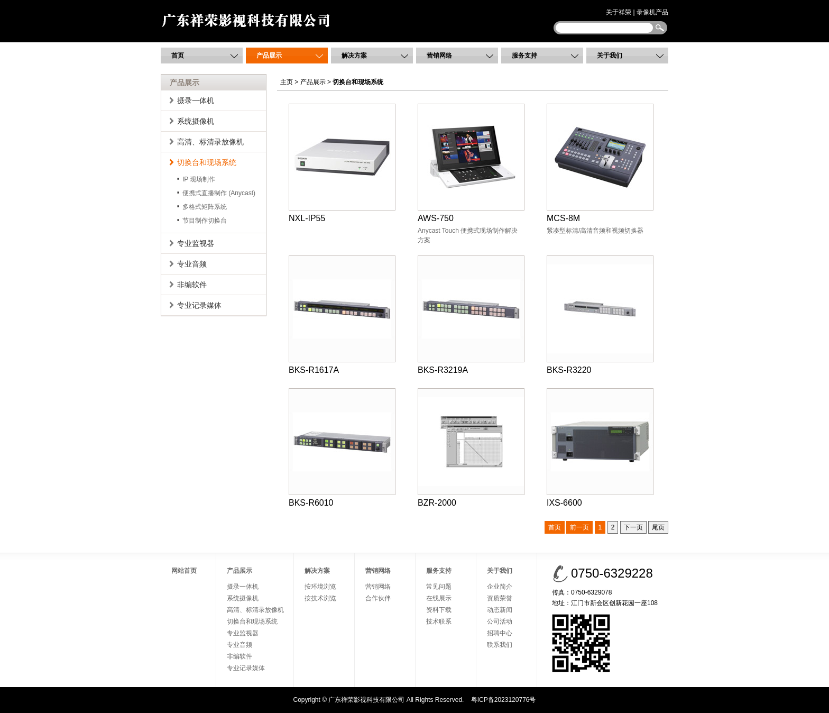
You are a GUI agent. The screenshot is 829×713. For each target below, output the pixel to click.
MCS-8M (600, 163)
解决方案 (354, 55)
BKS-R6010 (342, 447)
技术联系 (439, 621)
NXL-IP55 (342, 163)
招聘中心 (499, 633)
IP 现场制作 (198, 179)
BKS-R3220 (600, 314)
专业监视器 (195, 243)
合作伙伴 (378, 598)
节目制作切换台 (204, 220)
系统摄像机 (195, 121)
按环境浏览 (320, 586)
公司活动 (499, 621)
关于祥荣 (618, 12)
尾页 (658, 527)
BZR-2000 (471, 447)
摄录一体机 (195, 100)
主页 (286, 82)
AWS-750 (471, 163)
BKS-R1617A (342, 314)
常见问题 (439, 586)
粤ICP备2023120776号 (503, 699)
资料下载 (439, 610)
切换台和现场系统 (206, 162)
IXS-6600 (600, 447)
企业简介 (499, 586)
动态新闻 (499, 610)
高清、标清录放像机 (210, 142)
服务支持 (524, 55)
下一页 (633, 527)
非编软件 (192, 284)
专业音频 (192, 264)
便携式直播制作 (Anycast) (218, 193)
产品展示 (269, 55)
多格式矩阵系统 (204, 207)
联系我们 (499, 644)
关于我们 (609, 55)
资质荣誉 (499, 598)
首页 (177, 55)
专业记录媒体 (199, 305)
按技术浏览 (320, 598)
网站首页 (184, 570)
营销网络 (439, 55)
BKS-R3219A (471, 314)
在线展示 (439, 598)
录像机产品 (652, 12)
